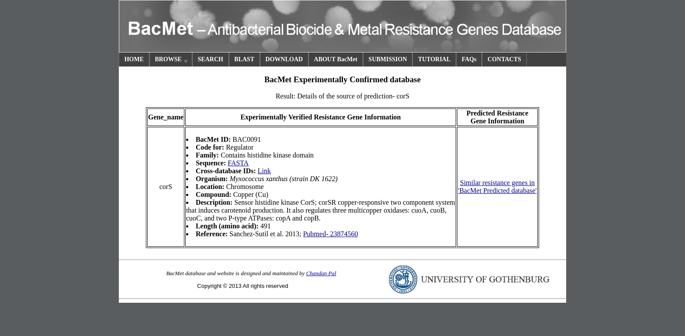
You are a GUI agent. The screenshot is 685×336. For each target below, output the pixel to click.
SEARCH (210, 59)
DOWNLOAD (284, 59)
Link (264, 171)
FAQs (469, 59)
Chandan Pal (321, 273)
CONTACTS (504, 59)
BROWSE (172, 60)
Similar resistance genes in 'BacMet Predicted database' (497, 186)
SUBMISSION (388, 59)
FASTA (238, 163)
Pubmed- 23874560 (330, 234)
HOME (134, 59)
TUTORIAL (434, 59)
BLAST (244, 59)
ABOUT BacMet (336, 59)
